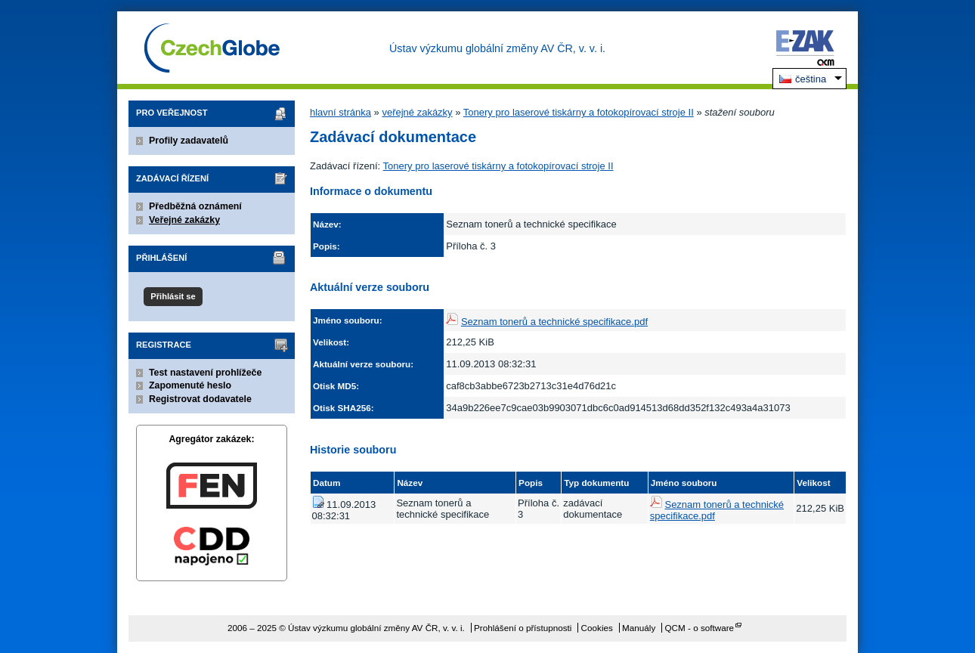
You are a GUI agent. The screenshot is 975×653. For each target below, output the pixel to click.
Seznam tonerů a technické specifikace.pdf (554, 321)
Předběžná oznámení (195, 206)
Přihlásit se (172, 296)
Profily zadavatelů (188, 140)
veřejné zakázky (417, 112)
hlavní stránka (340, 112)
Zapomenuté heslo (190, 385)
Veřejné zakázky (184, 220)
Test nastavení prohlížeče (205, 372)
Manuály (638, 628)
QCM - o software (700, 628)
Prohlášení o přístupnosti (522, 628)
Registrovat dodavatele (200, 399)
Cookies (597, 628)
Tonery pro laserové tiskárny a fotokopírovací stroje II (578, 112)
